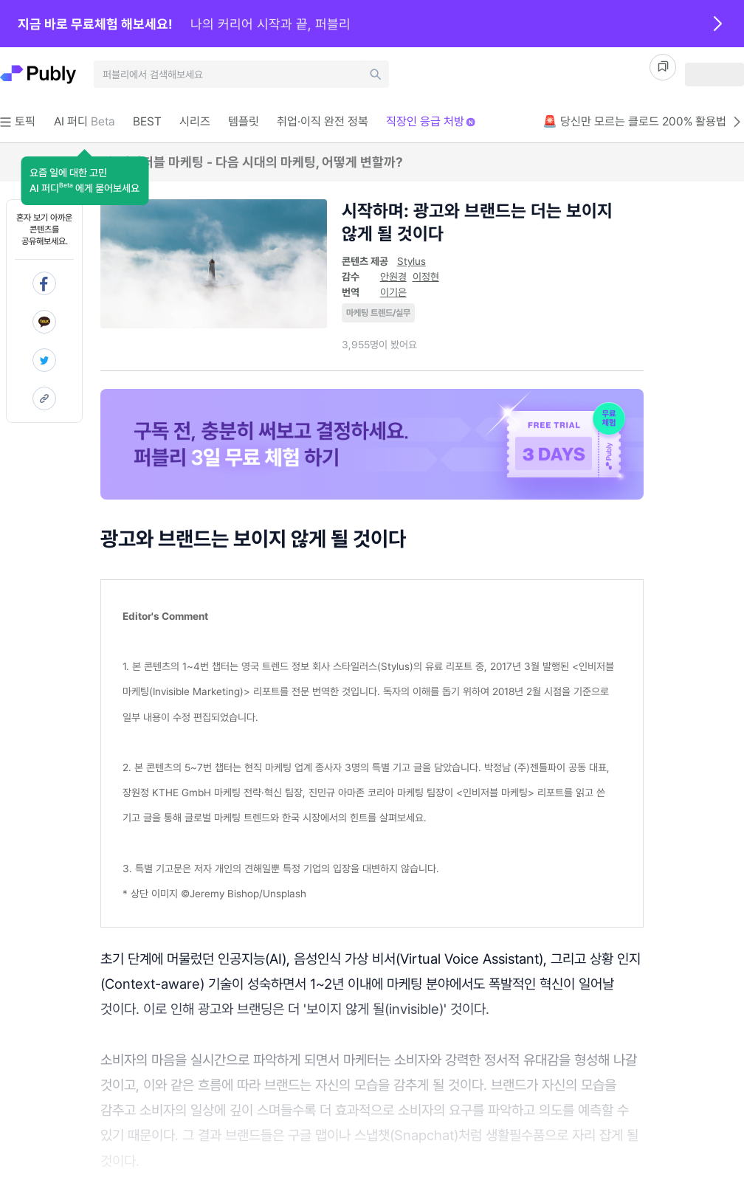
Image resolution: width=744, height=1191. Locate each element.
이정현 (426, 277)
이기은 (393, 292)
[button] (84, 180)
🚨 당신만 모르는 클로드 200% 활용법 (643, 121)
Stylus (411, 261)
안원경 (393, 277)
